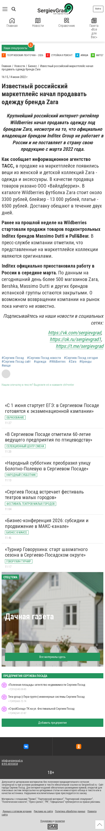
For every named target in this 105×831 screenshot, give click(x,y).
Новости (38, 23)
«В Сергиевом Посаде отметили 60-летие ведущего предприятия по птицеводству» (48, 437)
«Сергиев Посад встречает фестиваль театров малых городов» (44, 494)
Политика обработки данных (70, 811)
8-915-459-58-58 (10, 764)
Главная (12, 23)
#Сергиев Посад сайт (16, 362)
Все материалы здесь (52, 657)
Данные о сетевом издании (17, 811)
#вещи (6, 365)
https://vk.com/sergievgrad (74, 333)
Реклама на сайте (43, 811)
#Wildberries (57, 362)
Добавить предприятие (52, 722)
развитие (60, 821)
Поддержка (46, 821)
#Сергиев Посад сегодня (81, 358)
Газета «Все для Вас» (94, 28)
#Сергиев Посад (13, 358)
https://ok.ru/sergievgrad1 (75, 339)
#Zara (72, 362)
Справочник (66, 23)
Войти (98, 8)
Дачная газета (29, 616)
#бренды (85, 362)
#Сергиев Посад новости (44, 358)
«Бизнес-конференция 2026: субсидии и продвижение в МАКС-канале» (46, 523)
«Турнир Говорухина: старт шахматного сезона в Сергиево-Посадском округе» (46, 552)
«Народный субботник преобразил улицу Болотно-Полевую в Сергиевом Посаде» (48, 466)
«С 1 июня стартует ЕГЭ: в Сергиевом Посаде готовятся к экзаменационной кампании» (52, 408)
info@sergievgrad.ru (12, 760)
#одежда (40, 362)
